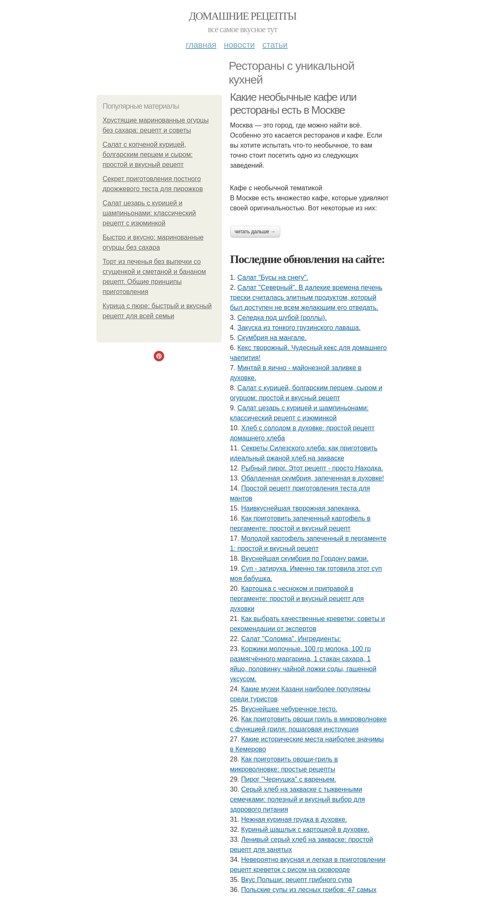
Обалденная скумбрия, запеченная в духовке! (312, 478)
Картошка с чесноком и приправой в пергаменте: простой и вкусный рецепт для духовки (297, 598)
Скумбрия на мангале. (271, 337)
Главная (201, 44)
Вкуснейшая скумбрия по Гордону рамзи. (304, 558)
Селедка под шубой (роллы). (282, 317)
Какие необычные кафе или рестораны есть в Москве (293, 103)
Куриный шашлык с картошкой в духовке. (305, 829)
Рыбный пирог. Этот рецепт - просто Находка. (312, 468)
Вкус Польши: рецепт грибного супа (296, 879)
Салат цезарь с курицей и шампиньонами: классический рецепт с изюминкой (149, 213)
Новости (239, 44)
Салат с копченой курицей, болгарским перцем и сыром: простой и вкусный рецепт (148, 154)
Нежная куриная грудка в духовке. (294, 819)
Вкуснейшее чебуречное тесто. (289, 709)
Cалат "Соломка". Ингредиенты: (291, 638)
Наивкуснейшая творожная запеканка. (301, 508)
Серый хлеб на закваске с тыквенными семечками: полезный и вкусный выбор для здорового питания (297, 799)
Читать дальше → (255, 232)
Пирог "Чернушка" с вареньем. (288, 779)
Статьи (274, 44)
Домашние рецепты (242, 16)
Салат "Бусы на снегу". (272, 277)
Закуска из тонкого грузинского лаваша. (299, 327)
